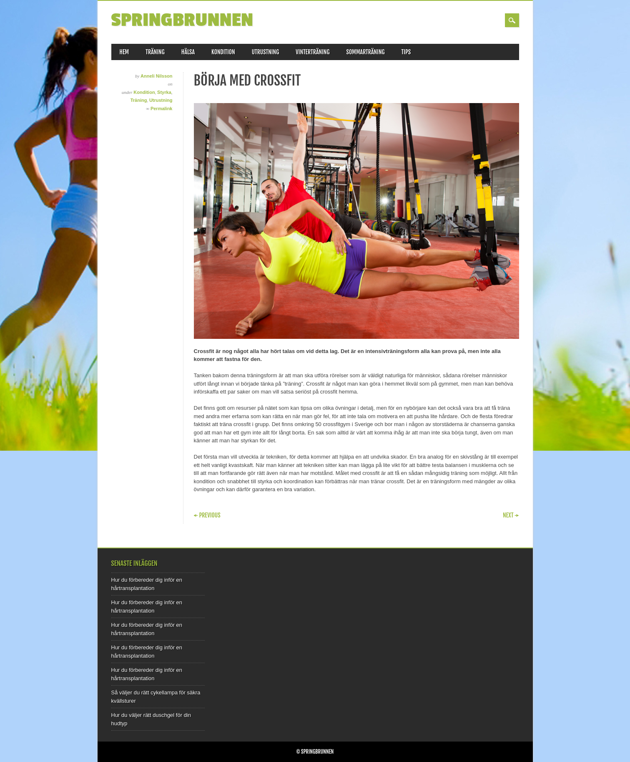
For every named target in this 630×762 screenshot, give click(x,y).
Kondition (223, 52)
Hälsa (188, 52)
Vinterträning (312, 52)
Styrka (164, 92)
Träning (155, 52)
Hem (124, 52)
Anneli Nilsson (156, 75)
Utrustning (265, 52)
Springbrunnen (182, 20)
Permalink (162, 108)
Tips (406, 52)
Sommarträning (365, 52)
